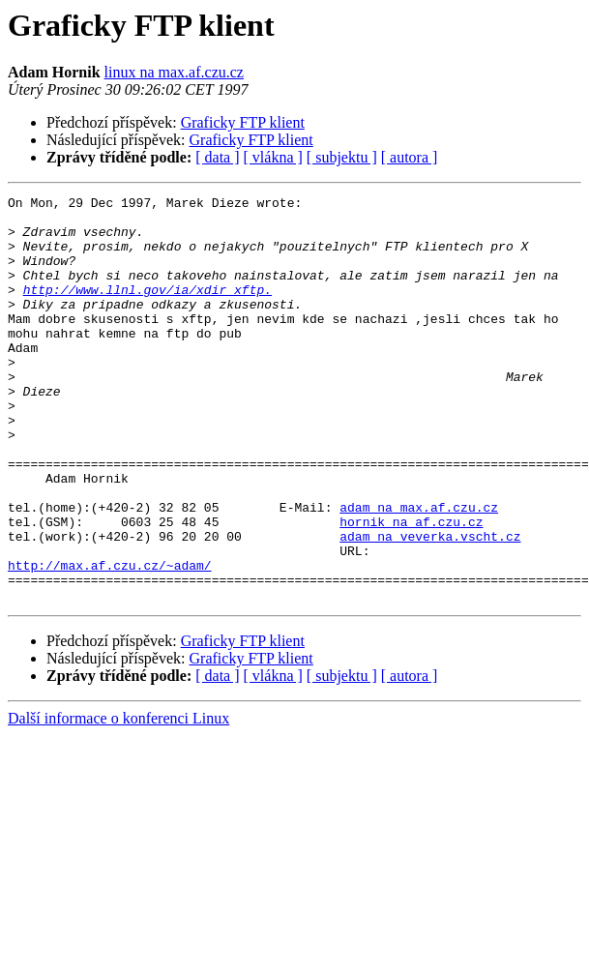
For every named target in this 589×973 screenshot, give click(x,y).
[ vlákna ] (273, 157)
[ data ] (217, 157)
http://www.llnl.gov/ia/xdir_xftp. (147, 309)
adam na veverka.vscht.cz (429, 605)
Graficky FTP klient (243, 122)
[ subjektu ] (342, 157)
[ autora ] (409, 157)
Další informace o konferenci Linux (118, 799)
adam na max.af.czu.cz (418, 570)
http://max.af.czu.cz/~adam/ (110, 640)
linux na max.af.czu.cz (174, 72)
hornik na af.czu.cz (411, 588)
